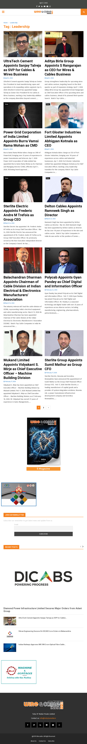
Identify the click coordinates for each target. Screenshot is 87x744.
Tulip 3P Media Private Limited (43, 714)
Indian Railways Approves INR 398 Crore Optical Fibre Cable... (42, 644)
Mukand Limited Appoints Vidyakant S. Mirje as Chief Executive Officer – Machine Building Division (23, 369)
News (6, 33)
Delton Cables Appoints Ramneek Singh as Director (63, 210)
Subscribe (51, 741)
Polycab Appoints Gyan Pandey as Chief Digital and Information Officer (63, 281)
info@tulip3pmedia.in (48, 718)
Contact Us (42, 741)
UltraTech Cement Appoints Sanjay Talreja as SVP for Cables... (43, 618)
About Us (33, 741)
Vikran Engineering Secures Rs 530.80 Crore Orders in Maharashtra (45, 631)
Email (16, 525)
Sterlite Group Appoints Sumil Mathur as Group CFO (63, 364)
